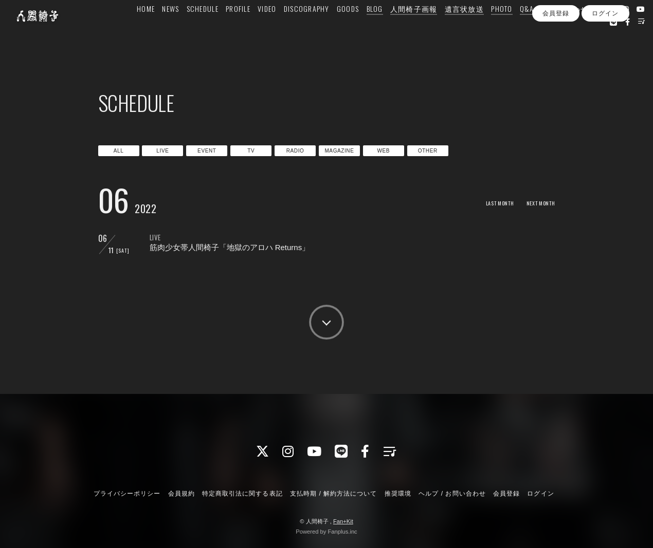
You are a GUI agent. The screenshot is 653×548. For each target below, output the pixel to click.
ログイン (605, 60)
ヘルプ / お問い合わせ (452, 493)
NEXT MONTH (537, 202)
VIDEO (266, 29)
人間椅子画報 (413, 29)
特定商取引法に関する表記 (242, 493)
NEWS (169, 29)
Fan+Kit (343, 521)
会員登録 (555, 60)
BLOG (373, 29)
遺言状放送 (462, 29)
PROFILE (237, 29)
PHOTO (500, 29)
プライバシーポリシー (127, 493)
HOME (145, 29)
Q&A (526, 29)
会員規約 (181, 493)
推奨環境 (398, 493)
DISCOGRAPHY (306, 29)
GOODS (347, 29)
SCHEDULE (201, 29)
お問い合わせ (564, 29)
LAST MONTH (488, 202)
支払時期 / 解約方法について (333, 493)
